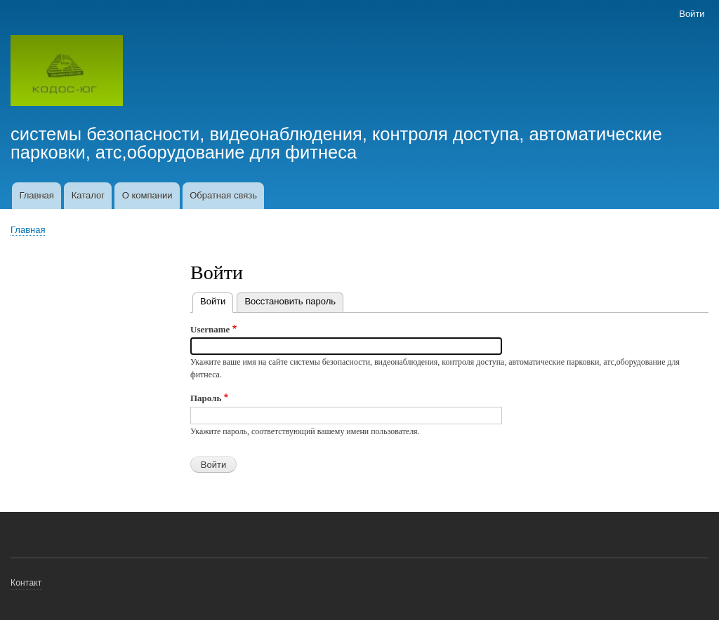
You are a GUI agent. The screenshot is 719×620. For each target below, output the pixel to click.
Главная (36, 195)
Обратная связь (223, 195)
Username (210, 329)
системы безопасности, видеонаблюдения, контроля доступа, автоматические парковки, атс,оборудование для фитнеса (336, 143)
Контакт (26, 583)
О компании (147, 195)
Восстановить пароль (290, 301)
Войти (691, 13)
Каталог (88, 195)
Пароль (205, 398)
